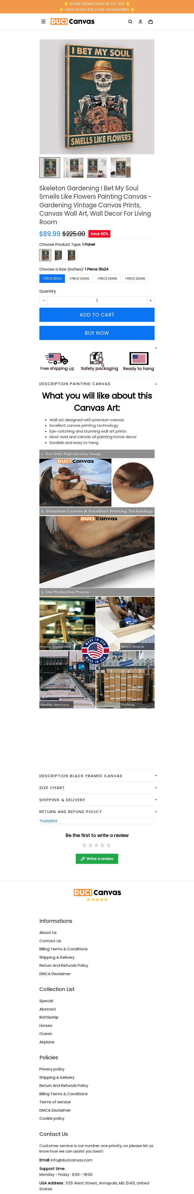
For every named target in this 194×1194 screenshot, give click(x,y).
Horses (45, 1025)
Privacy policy (51, 1069)
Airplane (47, 1042)
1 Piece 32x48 (135, 278)
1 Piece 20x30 (79, 278)
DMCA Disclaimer (55, 973)
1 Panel (88, 244)
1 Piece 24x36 (107, 278)
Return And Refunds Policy (63, 965)
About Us (48, 932)
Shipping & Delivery (57, 957)
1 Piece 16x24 (96, 269)
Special (46, 1000)
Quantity (47, 291)
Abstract (47, 1009)
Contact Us (50, 940)
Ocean (45, 1033)
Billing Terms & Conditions (63, 949)
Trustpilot (48, 820)
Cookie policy (51, 1118)
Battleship (49, 1017)
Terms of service (55, 1102)
